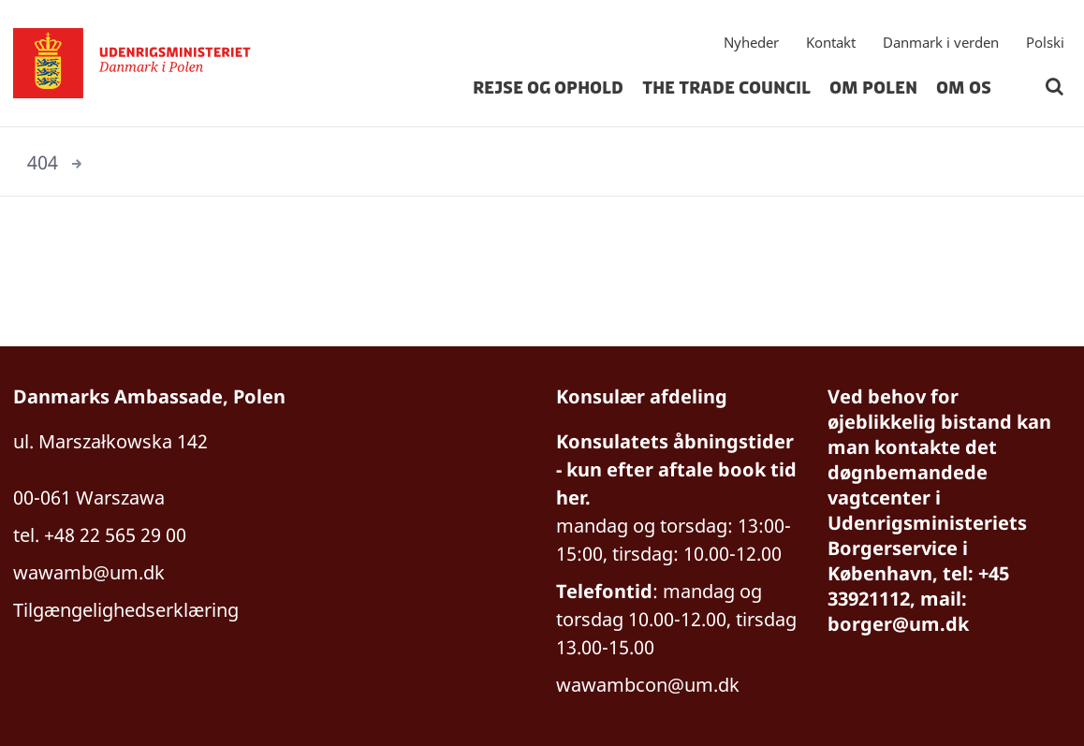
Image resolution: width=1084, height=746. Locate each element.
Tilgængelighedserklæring (126, 609)
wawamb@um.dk (89, 572)
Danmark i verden (941, 42)
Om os (963, 88)
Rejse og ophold (548, 88)
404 (42, 162)
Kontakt (831, 42)
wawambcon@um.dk (648, 684)
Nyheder (751, 42)
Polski (1045, 42)
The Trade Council (726, 88)
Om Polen (873, 88)
